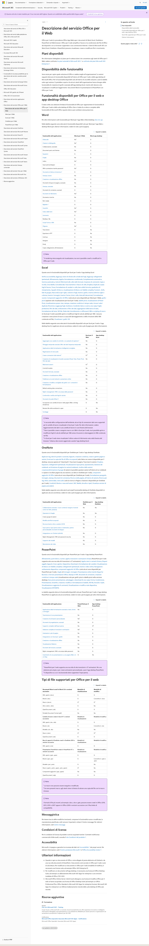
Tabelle (79, 483)
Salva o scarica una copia (88, 306)
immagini (45, 478)
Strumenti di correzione (62, 478)
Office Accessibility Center (91, 850)
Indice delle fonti (47, 212)
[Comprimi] (28, 20)
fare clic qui (99, 120)
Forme (93, 580)
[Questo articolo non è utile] (141, 44)
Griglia (44, 157)
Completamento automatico (92, 279)
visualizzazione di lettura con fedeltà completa (78, 290)
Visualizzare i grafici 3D (62, 319)
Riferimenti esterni (48, 364)
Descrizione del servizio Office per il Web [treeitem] (16, 110)
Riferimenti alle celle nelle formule (72, 282)
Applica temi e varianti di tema (91, 561)
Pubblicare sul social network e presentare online (57, 379)
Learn (43, 22)
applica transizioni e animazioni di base (78, 559)
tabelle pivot (83, 300)
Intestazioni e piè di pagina (50, 633)
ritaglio (59, 572)
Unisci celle (74, 295)
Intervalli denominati (86, 295)
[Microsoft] (3, 2)
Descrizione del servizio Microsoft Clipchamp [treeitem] (13, 63)
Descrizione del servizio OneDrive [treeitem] (13, 128)
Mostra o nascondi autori (64, 483)
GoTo (102, 290)
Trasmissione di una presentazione (52, 615)
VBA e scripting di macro (97, 311)
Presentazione (46, 583)
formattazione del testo (49, 311)
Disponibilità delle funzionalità (130, 28)
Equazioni (45, 154)
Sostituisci (69, 306)
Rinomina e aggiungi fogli (56, 306)
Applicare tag (46, 457)
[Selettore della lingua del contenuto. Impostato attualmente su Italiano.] (6, 942)
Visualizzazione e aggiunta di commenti (55, 585)
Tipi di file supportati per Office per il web (134, 35)
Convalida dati (60, 285)
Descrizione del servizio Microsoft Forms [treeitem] (15, 85)
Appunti (71, 457)
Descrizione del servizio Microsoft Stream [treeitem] (16, 155)
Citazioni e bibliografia (49, 143)
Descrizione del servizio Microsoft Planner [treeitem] (16, 132)
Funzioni (97, 290)
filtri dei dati (53, 308)
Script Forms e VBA (48, 222)
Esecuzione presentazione (56, 580)
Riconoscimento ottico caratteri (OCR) (54, 524)
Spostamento (89, 465)
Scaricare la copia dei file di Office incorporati (62, 459)
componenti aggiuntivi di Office (69, 569)
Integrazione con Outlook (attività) (53, 533)
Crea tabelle (51, 285)
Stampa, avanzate (48, 186)
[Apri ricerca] (140, 2)
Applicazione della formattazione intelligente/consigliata (59, 348)
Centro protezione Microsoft (70, 850)
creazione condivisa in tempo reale (81, 303)
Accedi (145, 2)
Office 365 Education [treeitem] (10, 89)
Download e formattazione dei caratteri (83, 564)
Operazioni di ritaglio (49, 513)
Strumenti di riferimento (50, 194)
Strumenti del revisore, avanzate (52, 647)
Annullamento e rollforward (79, 311)
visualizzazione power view (55, 303)
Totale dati (66, 311)
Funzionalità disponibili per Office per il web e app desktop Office (133, 31)
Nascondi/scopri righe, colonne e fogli (64, 293)
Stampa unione (47, 175)
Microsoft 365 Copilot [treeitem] (10, 40)
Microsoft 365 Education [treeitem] (11, 44)
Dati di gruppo (46, 293)
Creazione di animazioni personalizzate (54, 619)
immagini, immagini (70, 572)
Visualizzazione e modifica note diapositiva (83, 585)
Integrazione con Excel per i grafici (53, 637)
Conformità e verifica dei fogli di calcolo (54, 395)
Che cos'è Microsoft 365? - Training (52, 907)
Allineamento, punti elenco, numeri (53, 559)
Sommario (46, 215)
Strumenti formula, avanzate (51, 372)
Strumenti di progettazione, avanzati (53, 622)
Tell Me (60, 311)
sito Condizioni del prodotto (75, 837)
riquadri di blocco (57, 290)
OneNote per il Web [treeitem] (11, 121)
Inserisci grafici (83, 293)
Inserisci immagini (54, 295)
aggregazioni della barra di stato (87, 308)
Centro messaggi (59, 825)
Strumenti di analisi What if (50, 399)
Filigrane (45, 226)
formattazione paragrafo (98, 475)
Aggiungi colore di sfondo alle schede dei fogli (71, 277)
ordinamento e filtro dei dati (67, 308)
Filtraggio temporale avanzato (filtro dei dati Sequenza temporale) (62, 344)
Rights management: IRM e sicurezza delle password (58, 392)
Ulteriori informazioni (128, 37)
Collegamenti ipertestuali (57, 465)
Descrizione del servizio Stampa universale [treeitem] (13, 166)
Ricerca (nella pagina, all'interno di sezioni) (84, 478)
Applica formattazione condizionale (70, 279)
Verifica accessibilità (48, 277)
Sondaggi (45, 412)
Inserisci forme (65, 295)
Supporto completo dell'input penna (53, 626)
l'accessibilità (84, 847)
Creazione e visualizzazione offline (52, 179)
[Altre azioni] (105, 21)
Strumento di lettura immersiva (52, 172)
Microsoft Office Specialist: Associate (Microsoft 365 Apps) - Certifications (64, 919)
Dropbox (90, 285)
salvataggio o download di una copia (78, 580)
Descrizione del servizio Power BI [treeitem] (13, 135)
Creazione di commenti (91, 282)
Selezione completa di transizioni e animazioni (56, 629)
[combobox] (15, 24)
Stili (75, 483)
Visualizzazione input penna (75, 465)
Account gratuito (141, 8)
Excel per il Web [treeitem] (9, 118)
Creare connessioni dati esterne (52, 355)
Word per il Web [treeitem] (10, 114)
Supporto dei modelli (49, 540)
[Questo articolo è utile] (139, 44)
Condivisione (100, 580)
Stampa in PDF (73, 575)
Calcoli (57, 282)
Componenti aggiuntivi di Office (57, 298)
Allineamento (54, 279)
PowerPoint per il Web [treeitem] (11, 125)
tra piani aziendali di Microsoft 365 (68, 61)
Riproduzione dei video (49, 544)
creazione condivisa (81, 457)
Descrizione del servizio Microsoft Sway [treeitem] (15, 158)
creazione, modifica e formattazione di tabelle (73, 583)
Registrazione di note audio (50, 352)
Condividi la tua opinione (95, 14)
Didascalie (45, 139)
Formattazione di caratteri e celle (66, 287)
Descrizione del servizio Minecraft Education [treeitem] (13, 48)
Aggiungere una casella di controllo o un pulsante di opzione (60, 341)
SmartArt (45, 208)
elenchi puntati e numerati (60, 457)
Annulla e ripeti (87, 483)
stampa (66, 303)
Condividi (76, 306)
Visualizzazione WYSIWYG (50, 588)
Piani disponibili (126, 25)
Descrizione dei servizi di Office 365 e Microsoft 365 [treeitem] (14, 30)
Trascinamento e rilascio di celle (75, 285)
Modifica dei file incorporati (51, 520)
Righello (45, 204)
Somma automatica (48, 282)
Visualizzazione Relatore (49, 644)
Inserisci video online (87, 567)
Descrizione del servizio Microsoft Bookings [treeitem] (13, 57)
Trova (53, 287)
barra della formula (84, 287)
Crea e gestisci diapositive (61, 564)
